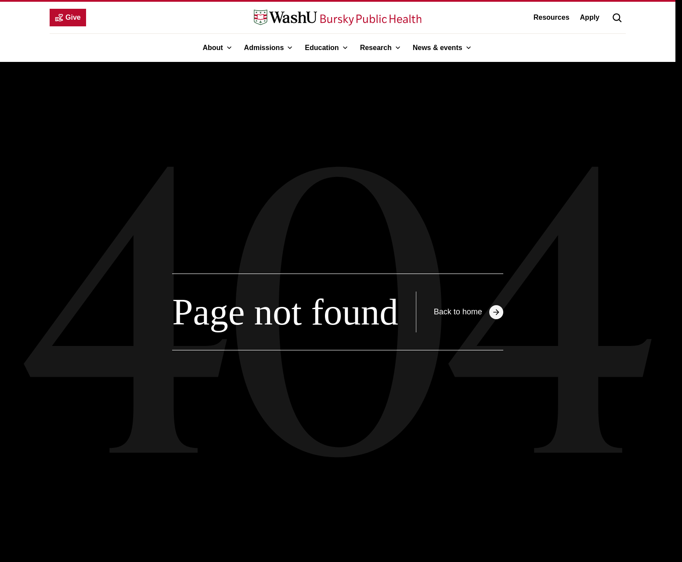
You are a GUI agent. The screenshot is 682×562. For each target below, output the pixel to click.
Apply (589, 17)
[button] (617, 17)
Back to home (468, 312)
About (217, 47)
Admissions (269, 47)
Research (381, 47)
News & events (443, 47)
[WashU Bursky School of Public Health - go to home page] (337, 17)
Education (327, 47)
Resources (552, 17)
